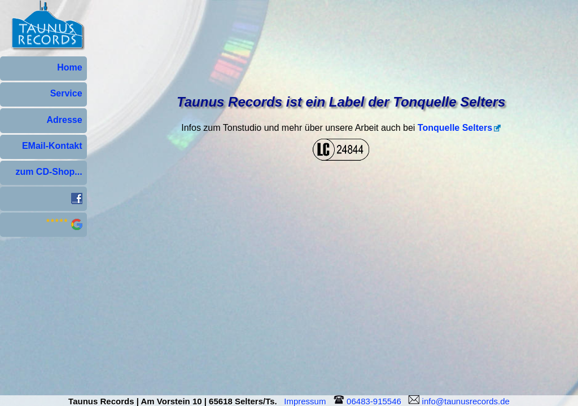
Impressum (307, 401)
